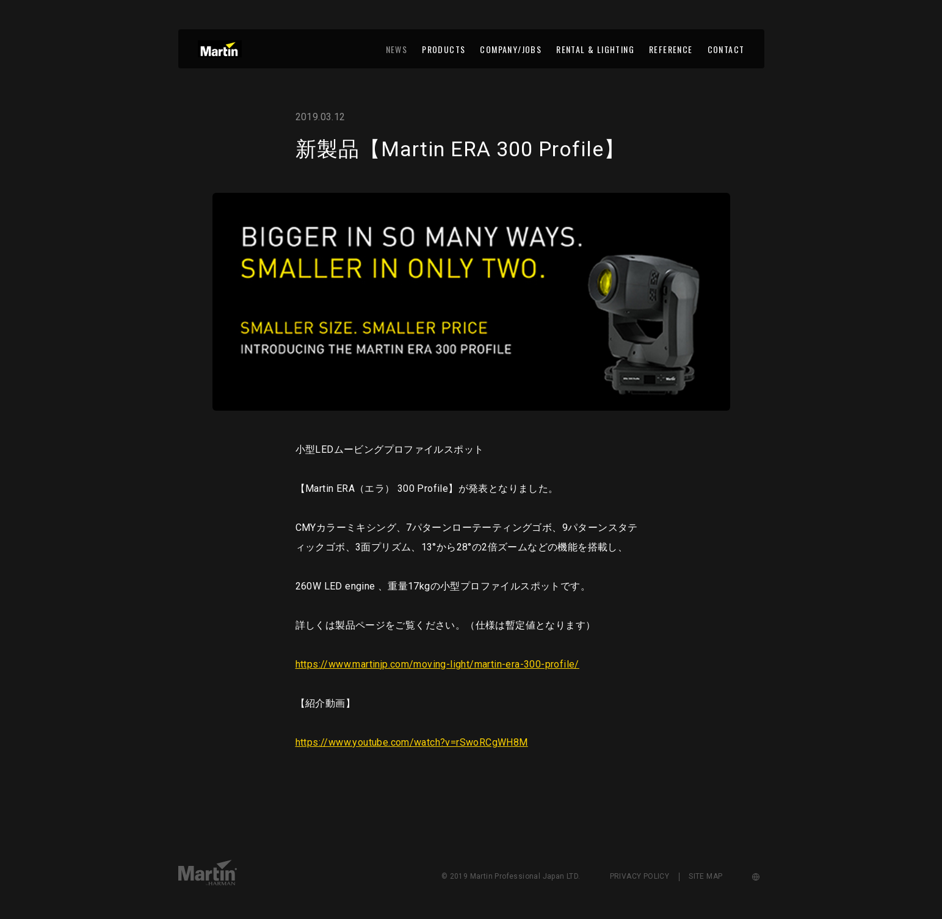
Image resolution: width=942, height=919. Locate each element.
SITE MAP (705, 876)
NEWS (397, 49)
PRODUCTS (443, 49)
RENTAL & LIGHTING (595, 49)
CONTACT (726, 49)
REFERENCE (671, 49)
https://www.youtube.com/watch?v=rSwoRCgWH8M (411, 742)
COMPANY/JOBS (511, 49)
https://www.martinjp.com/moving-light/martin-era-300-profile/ (437, 664)
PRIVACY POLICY (640, 876)
